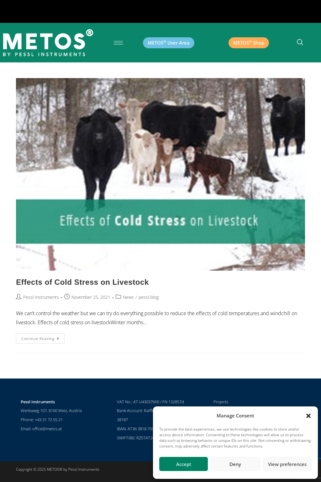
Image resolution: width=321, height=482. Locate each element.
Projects (220, 402)
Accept (183, 464)
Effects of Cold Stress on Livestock (82, 282)
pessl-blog (149, 297)
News (128, 297)
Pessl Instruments (41, 297)
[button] (308, 416)
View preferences (287, 464)
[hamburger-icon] (118, 43)
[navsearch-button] (300, 42)
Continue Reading (43, 337)
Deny (235, 464)
